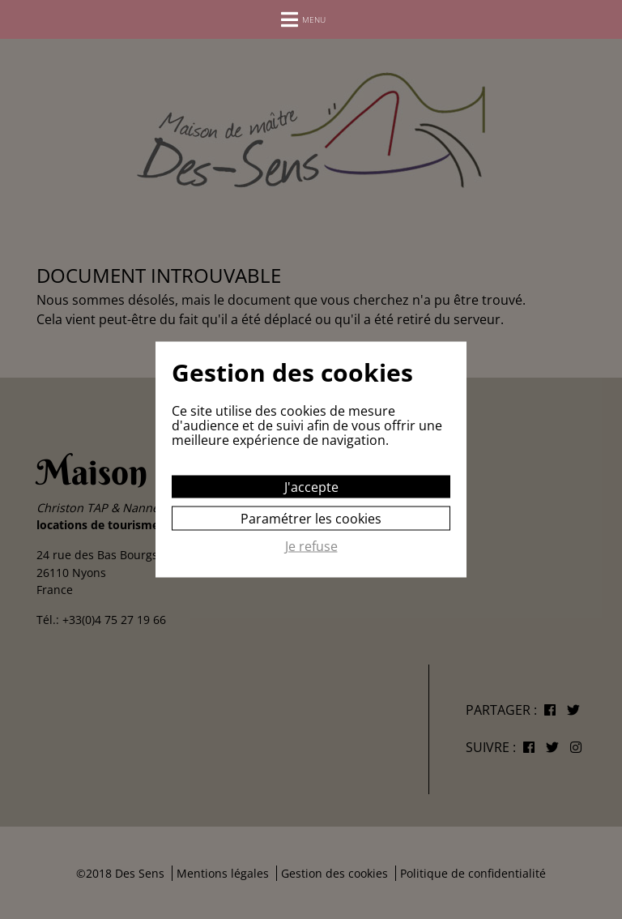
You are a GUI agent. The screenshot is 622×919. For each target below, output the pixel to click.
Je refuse (311, 547)
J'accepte (311, 487)
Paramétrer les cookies (311, 519)
